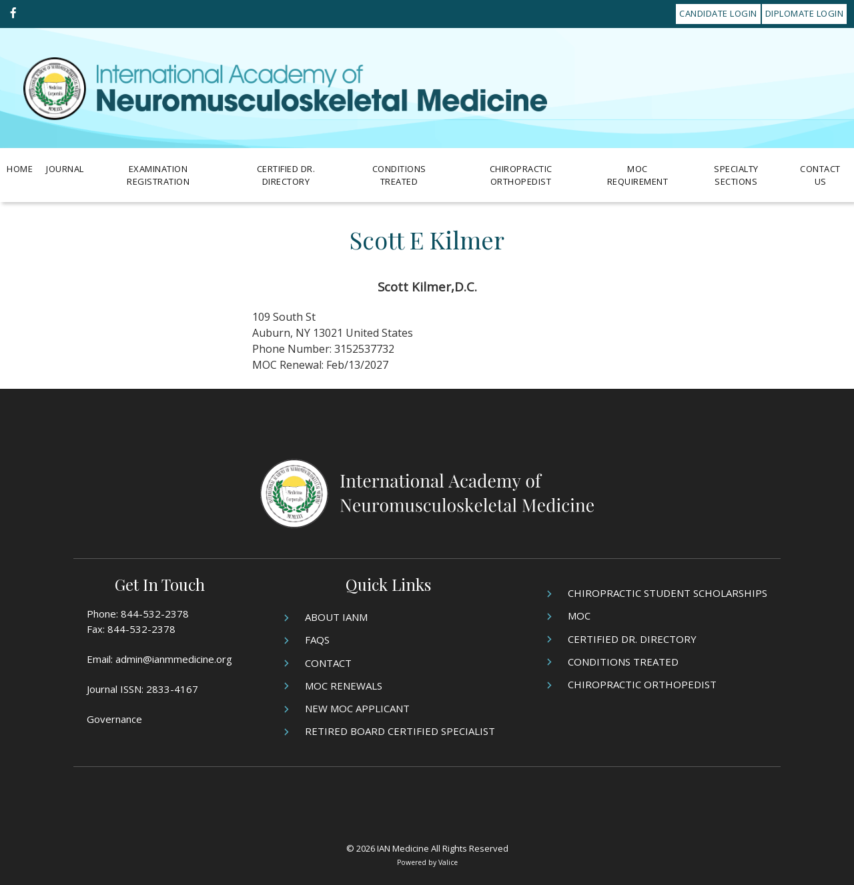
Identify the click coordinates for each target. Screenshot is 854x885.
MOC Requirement (638, 175)
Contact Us (820, 175)
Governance (114, 719)
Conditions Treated (399, 175)
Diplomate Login (804, 13)
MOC (579, 615)
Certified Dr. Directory (286, 175)
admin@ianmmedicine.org (173, 659)
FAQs (317, 639)
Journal (65, 169)
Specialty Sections (736, 175)
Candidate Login (718, 13)
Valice (448, 862)
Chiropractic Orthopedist (521, 175)
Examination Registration (158, 175)
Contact (328, 663)
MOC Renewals (343, 685)
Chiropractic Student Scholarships (667, 593)
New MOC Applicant (357, 708)
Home (20, 169)
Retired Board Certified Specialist (400, 731)
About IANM (336, 617)
